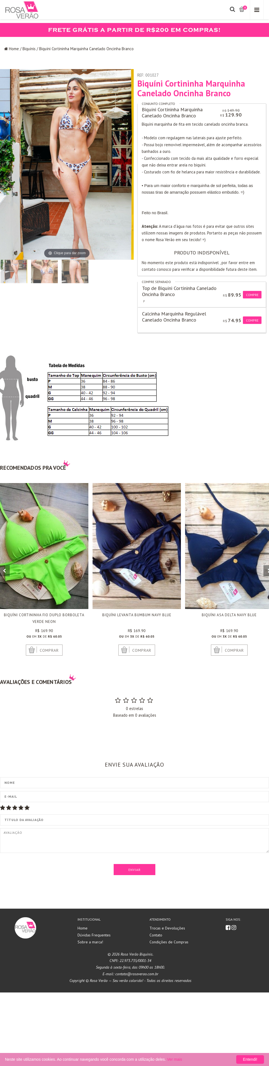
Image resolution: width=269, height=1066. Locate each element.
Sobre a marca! (90, 1015)
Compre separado (156, 282)
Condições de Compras (169, 1015)
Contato (156, 1008)
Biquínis (29, 48)
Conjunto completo (158, 104)
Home (14, 48)
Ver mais (174, 1059)
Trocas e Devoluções (167, 1001)
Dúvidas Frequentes (94, 1008)
